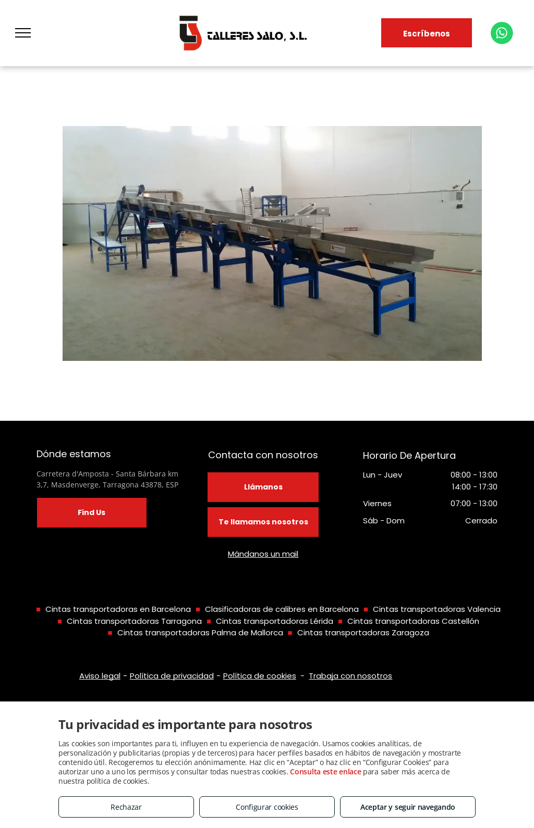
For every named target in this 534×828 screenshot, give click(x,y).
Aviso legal (99, 675)
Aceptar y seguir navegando (407, 807)
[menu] (23, 32)
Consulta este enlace (325, 771)
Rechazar (126, 807)
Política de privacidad (172, 675)
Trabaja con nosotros (350, 675)
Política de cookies (259, 675)
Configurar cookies (267, 807)
